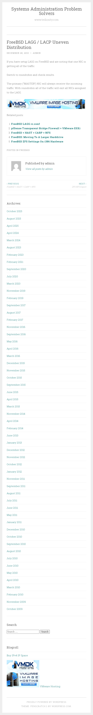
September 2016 (16, 334)
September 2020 (16, 269)
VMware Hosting (33, 686)
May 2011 (12, 515)
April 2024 (13, 232)
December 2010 (16, 529)
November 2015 (16, 370)
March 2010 (13, 587)
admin (37, 53)
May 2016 (12, 341)
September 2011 (16, 486)
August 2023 (14, 247)
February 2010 (15, 594)
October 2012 (14, 464)
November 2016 (16, 326)
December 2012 (16, 450)
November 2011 (16, 478)
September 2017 (16, 305)
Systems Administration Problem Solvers (46, 11)
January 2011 (14, 522)
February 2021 (15, 261)
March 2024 (13, 240)
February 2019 (15, 298)
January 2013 (14, 442)
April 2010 (12, 580)
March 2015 (13, 406)
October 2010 (14, 536)
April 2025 (13, 225)
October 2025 (14, 211)
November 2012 (16, 457)
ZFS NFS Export (66, 185)
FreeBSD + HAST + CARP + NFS (31, 132)
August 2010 (14, 551)
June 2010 (12, 565)
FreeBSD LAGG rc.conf (25, 123)
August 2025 (14, 218)
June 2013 (12, 435)
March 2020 (13, 283)
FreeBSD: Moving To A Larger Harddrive (37, 137)
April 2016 (12, 348)
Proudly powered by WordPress (46, 702)
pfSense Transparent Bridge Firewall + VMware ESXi (45, 128)
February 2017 (15, 319)
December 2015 (16, 363)
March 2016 (13, 356)
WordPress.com (61, 706)
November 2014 (16, 413)
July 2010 (12, 558)
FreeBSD (24, 150)
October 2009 (15, 609)
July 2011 (12, 500)
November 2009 (16, 601)
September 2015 (16, 384)
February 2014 (15, 428)
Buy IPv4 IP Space (17, 655)
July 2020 (12, 276)
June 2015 (12, 392)
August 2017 (14, 312)
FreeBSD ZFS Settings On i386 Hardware (37, 141)
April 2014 (12, 421)
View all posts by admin (39, 168)
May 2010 (12, 572)
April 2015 (12, 399)
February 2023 (15, 254)
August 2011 (13, 493)
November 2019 (16, 290)
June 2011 (12, 507)
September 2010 (16, 544)
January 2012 (14, 471)
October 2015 (14, 377)
